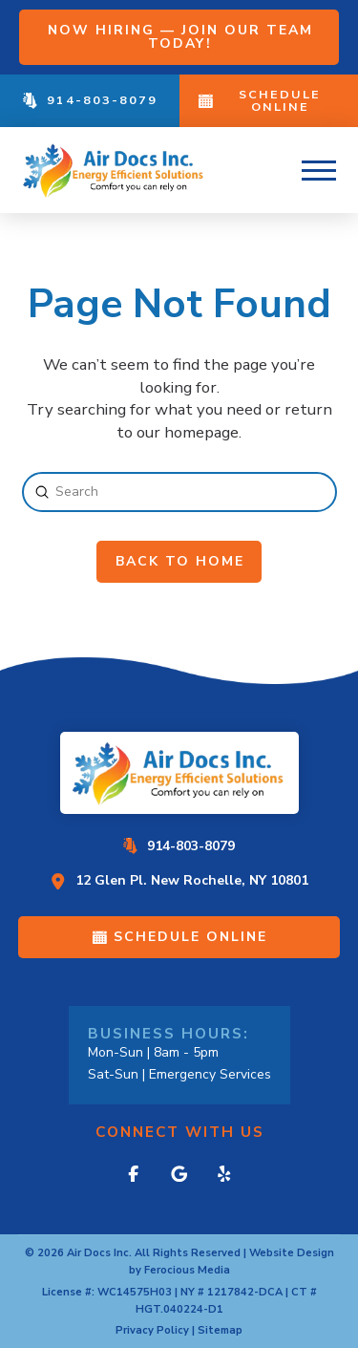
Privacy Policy (152, 1330)
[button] (319, 170)
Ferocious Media (187, 1270)
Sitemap (220, 1330)
